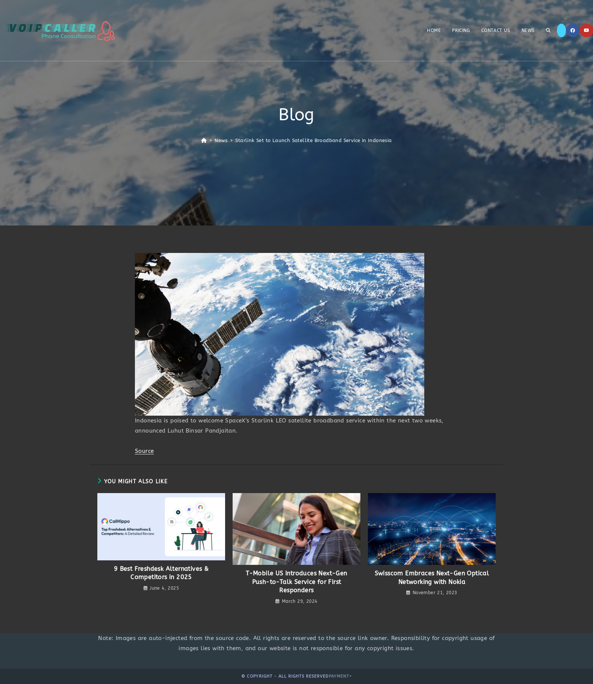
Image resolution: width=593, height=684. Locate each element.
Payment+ (340, 676)
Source (144, 451)
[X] (561, 30)
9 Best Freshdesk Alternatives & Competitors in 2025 (161, 573)
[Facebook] (572, 30)
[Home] (204, 140)
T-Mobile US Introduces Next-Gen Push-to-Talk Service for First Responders (296, 582)
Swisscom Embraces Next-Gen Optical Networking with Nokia (432, 577)
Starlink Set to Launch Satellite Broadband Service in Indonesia (313, 140)
